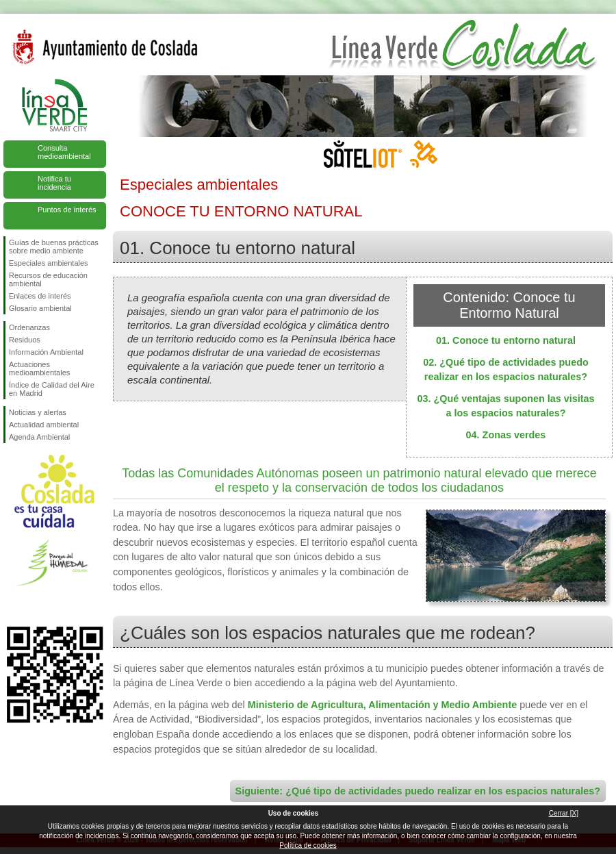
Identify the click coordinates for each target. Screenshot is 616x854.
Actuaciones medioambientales (39, 368)
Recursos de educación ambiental (48, 279)
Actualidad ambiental (44, 424)
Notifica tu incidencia (54, 183)
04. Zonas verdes (506, 434)
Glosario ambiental (40, 308)
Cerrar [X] (563, 813)
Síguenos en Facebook (11, 604)
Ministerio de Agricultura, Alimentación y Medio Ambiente (382, 704)
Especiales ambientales (48, 263)
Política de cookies (307, 845)
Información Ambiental (46, 352)
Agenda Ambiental (39, 437)
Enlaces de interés (40, 296)
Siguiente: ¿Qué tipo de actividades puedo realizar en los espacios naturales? (417, 791)
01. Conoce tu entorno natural (506, 340)
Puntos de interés (67, 209)
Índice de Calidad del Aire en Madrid (51, 389)
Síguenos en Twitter (34, 604)
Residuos (24, 340)
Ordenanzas (29, 327)
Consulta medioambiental (64, 152)
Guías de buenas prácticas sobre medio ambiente (54, 246)
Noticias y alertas (37, 412)
